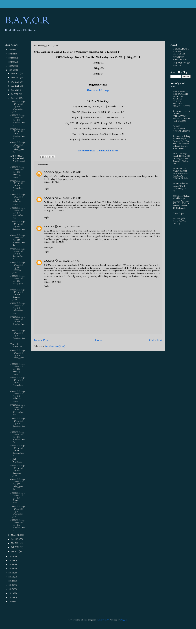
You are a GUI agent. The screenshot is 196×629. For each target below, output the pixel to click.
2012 (11, 589)
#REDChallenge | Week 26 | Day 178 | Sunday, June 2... (17, 147)
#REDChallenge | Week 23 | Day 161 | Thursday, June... (17, 396)
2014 (11, 581)
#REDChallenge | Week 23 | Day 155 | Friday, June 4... (17, 484)
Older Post (155, 340)
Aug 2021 (15, 90)
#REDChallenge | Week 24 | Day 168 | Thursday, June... (17, 294)
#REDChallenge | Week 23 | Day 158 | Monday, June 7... (17, 437)
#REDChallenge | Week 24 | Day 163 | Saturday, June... (17, 369)
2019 (11, 560)
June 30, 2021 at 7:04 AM (69, 261)
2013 (11, 585)
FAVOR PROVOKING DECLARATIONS (181, 129)
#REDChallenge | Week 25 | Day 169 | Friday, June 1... (17, 281)
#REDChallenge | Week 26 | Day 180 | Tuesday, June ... (17, 120)
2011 (11, 593)
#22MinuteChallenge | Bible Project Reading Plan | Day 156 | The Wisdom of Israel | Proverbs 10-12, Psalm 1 (181, 142)
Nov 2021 (15, 77)
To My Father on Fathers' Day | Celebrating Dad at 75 (181, 187)
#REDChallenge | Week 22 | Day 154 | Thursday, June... (17, 498)
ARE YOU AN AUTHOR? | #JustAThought (17, 160)
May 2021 (15, 535)
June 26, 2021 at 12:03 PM (70, 172)
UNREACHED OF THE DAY (181, 64)
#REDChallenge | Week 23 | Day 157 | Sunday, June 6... (17, 450)
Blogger (123, 619)
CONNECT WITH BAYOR (180, 58)
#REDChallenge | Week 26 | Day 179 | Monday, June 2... (17, 134)
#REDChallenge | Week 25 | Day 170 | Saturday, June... (17, 267)
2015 (11, 576)
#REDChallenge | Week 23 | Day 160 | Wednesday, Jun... (17, 410)
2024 (11, 57)
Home (98, 340)
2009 (11, 601)
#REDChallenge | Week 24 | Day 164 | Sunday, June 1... (17, 355)
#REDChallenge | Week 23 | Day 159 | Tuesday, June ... (17, 423)
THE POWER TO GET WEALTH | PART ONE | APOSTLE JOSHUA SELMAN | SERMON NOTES (181, 99)
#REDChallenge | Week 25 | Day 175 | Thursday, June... (17, 199)
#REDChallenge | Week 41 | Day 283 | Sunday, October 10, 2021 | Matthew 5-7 (181, 158)
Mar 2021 (15, 543)
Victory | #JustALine (16, 345)
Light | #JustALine (16, 460)
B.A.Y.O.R (27, 20)
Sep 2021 (15, 86)
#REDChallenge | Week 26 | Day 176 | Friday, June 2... (17, 186)
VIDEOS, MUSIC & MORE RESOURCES (181, 51)
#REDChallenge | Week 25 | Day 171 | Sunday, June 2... (17, 253)
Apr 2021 (15, 539)
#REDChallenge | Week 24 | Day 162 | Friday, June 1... (17, 382)
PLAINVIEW (103, 619)
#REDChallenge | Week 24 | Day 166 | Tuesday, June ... (17, 322)
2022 (11, 66)
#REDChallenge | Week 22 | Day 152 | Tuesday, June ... (17, 525)
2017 (11, 568)
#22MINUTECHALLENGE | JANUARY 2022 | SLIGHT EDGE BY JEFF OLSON (181, 116)
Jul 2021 (15, 94)
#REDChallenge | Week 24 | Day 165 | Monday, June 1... (17, 335)
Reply (46, 188)
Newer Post (41, 340)
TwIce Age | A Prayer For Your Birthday (180, 221)
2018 (11, 564)
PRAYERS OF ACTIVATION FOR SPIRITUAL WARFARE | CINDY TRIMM (181, 173)
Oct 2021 (15, 82)
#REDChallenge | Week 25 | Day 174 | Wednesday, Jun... (17, 213)
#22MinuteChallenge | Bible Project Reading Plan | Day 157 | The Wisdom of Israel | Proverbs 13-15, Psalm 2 (181, 202)
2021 (11, 70)
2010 (11, 597)
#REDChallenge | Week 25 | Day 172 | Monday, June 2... (17, 240)
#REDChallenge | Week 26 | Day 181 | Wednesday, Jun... (17, 106)
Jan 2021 (15, 551)
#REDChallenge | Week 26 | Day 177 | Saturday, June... (17, 172)
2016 (11, 572)
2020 (11, 556)
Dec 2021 (15, 73)
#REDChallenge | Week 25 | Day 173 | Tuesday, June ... (17, 226)
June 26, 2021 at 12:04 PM (70, 198)
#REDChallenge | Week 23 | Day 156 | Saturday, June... (17, 470)
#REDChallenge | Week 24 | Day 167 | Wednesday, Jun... (17, 308)
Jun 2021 (15, 98)
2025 (11, 53)
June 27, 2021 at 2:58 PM (69, 226)
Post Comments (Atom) (55, 346)
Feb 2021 (15, 547)
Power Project (179, 213)
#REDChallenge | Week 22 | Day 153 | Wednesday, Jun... (17, 511)
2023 (11, 62)
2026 (11, 49)
